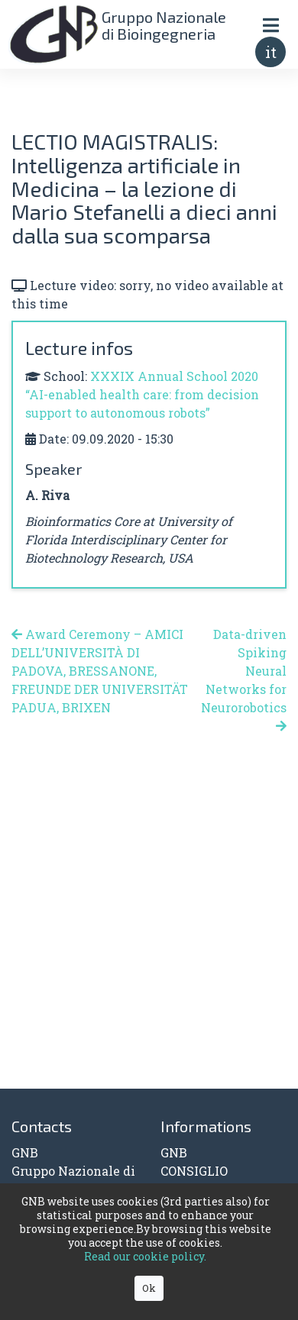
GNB (173, 1152)
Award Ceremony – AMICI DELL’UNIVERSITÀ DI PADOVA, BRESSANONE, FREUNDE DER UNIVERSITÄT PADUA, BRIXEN (99, 670)
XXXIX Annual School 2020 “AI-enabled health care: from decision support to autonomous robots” (142, 394)
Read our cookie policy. (145, 1256)
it (271, 52)
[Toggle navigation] (270, 25)
